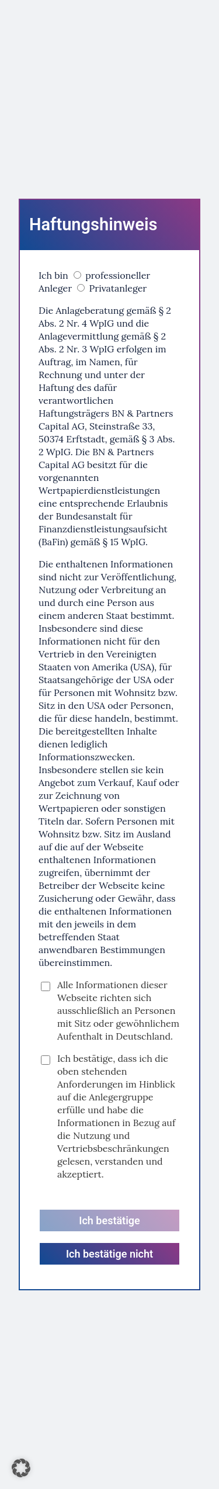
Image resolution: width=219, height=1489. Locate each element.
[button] (21, 1468)
